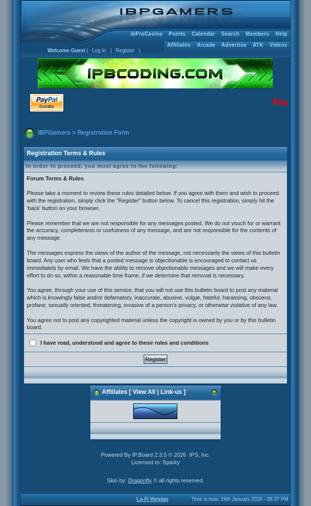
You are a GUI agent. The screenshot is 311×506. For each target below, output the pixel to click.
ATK (258, 45)
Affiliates (179, 45)
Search (230, 34)
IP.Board (142, 455)
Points (177, 34)
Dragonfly (140, 480)
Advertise (234, 45)
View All (144, 391)
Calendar (204, 34)
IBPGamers (54, 132)
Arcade (206, 45)
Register (125, 50)
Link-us (171, 391)
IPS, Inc (199, 455)
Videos (278, 45)
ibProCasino (147, 34)
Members (257, 34)
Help (281, 34)
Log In (99, 50)
